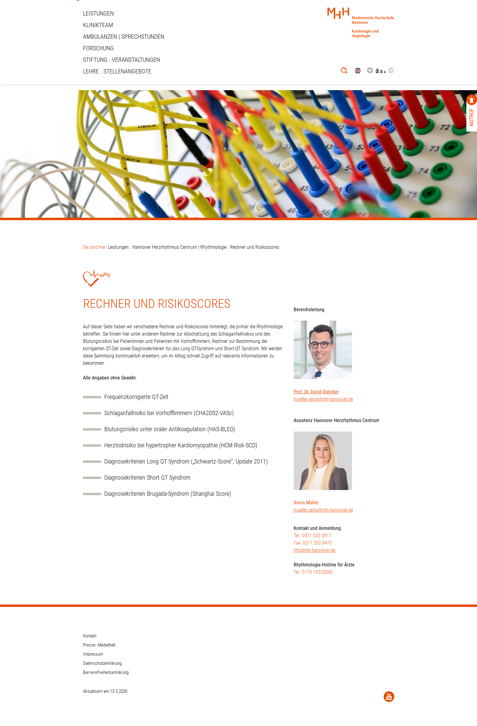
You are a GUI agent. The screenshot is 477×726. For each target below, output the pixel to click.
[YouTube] (389, 696)
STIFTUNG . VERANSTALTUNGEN (121, 59)
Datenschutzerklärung (102, 663)
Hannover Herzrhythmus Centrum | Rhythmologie (179, 247)
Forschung (98, 48)
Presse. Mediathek (99, 645)
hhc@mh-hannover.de (314, 550)
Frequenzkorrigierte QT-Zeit (136, 396)
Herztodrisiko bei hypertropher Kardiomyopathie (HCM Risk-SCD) (180, 445)
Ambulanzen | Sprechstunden (123, 36)
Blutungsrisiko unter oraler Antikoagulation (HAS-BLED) (169, 429)
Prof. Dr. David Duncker (316, 392)
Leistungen (98, 13)
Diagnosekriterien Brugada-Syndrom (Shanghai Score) (167, 493)
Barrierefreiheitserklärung (106, 672)
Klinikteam (98, 25)
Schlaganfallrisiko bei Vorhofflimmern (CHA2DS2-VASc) (169, 413)
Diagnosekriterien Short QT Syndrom (147, 477)
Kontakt (89, 636)
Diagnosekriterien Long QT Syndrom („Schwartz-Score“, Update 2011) (186, 461)
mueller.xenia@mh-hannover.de (323, 399)
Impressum (93, 654)
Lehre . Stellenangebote (117, 71)
